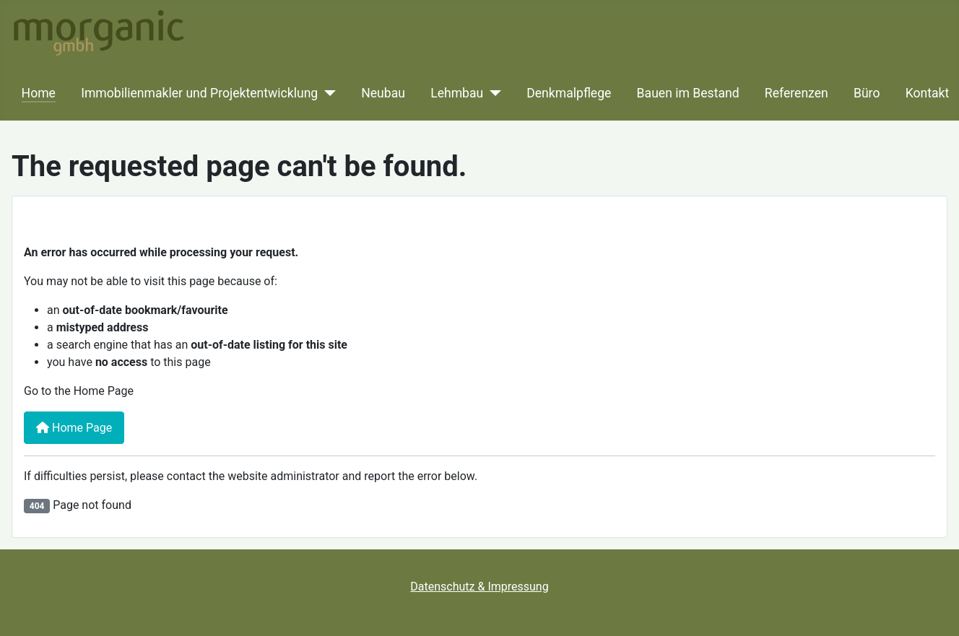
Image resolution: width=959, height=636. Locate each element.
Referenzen (796, 93)
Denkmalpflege (568, 93)
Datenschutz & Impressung (479, 586)
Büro (867, 93)
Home (39, 93)
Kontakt (928, 93)
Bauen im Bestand (688, 93)
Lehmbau (456, 93)
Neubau (383, 93)
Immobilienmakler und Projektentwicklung (199, 93)
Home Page (74, 428)
